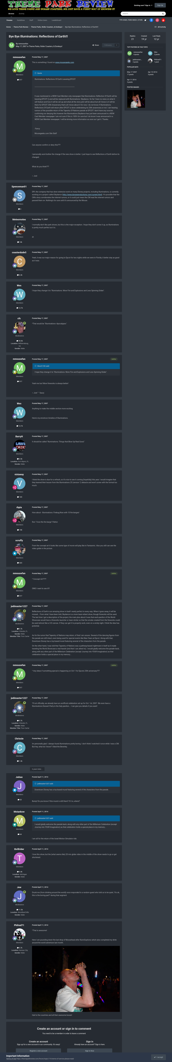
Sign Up (160, 5)
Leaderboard (56, 20)
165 (19, 497)
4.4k (19, 872)
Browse (11, 15)
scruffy (19, 540)
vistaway (19, 474)
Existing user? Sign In (143, 5)
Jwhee (19, 777)
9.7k (19, 629)
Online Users (42, 20)
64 (20, 834)
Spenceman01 (19, 186)
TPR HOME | (123, 20)
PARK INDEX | (133, 20)
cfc (19, 318)
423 (19, 563)
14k (19, 242)
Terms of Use (11, 1059)
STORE (140, 20)
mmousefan (23, 44)
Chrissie (19, 738)
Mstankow (19, 811)
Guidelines (21, 20)
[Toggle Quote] (36, 73)
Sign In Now (89, 1051)
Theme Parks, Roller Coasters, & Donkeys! (45, 46)
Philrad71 (19, 925)
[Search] (134, 14)
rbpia (19, 507)
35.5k (20, 341)
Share (95, 45)
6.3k (19, 275)
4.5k (19, 459)
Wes (19, 285)
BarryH (19, 436)
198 (19, 530)
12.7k (20, 308)
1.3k (19, 761)
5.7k (19, 948)
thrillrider (19, 849)
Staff (31, 20)
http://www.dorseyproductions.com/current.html (82, 195)
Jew (19, 887)
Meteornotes (19, 219)
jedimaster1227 (19, 606)
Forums (9, 20)
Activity (21, 14)
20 (20, 800)
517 (19, 80)
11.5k (20, 910)
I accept (158, 1057)
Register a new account (38, 1051)
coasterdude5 (19, 252)
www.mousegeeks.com (64, 62)
